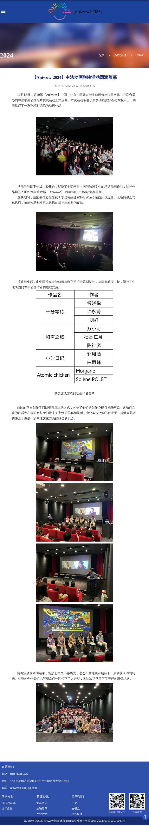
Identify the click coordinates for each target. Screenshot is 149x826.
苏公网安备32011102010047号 (106, 820)
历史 (74, 803)
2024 (139, 55)
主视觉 (76, 808)
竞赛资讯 (41, 803)
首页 (101, 55)
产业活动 (41, 813)
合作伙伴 (77, 813)
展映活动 (120, 55)
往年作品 (7, 808)
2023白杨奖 (9, 803)
